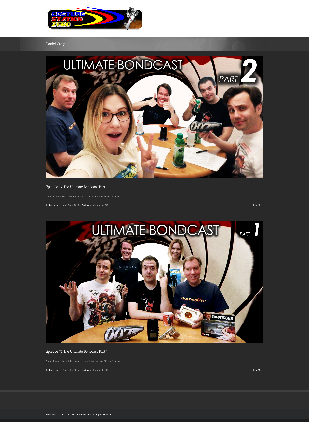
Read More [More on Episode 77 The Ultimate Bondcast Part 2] (258, 205)
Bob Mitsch (54, 205)
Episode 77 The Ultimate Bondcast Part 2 (77, 187)
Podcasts (86, 205)
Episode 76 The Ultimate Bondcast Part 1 (77, 351)
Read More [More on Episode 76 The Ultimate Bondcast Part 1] (258, 369)
